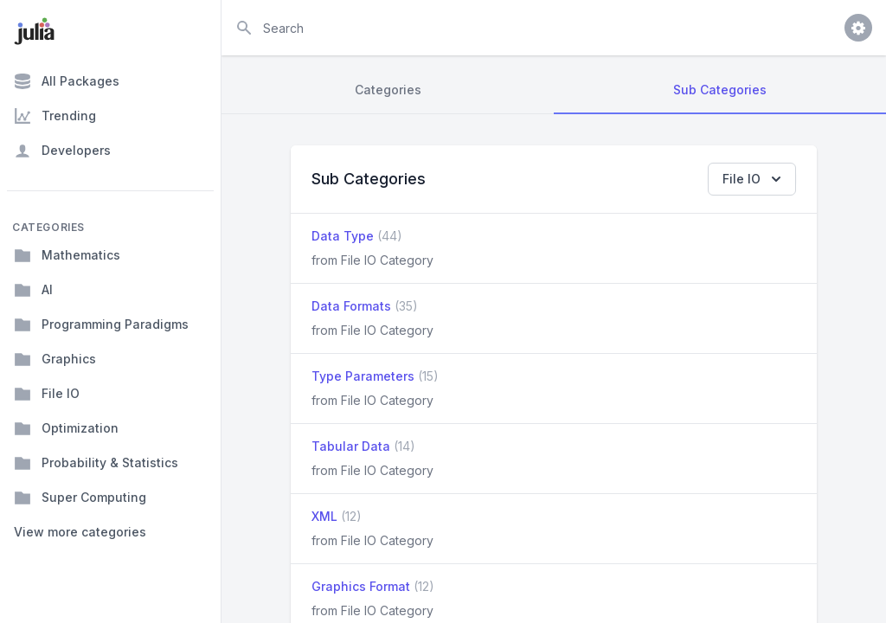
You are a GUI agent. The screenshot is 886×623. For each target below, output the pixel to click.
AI (33, 290)
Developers (62, 150)
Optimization (66, 428)
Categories (388, 89)
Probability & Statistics (96, 463)
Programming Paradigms (101, 324)
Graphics (55, 359)
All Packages (66, 81)
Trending (55, 116)
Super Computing (80, 497)
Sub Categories (720, 89)
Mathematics (67, 255)
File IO (47, 393)
